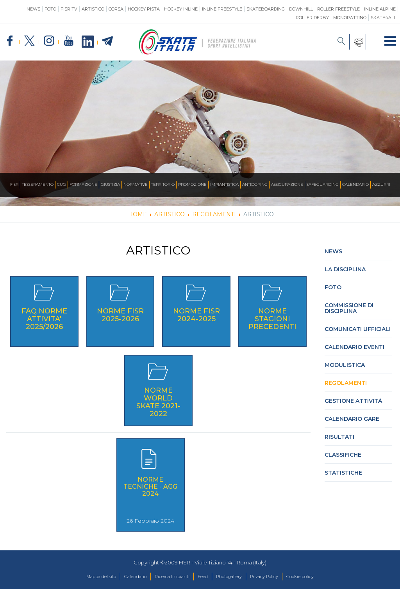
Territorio (163, 184)
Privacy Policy (275, 577)
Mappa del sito (83, 577)
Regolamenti (346, 382)
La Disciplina (345, 269)
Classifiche (343, 454)
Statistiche (343, 472)
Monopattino (349, 17)
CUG (61, 184)
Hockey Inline (181, 9)
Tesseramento (38, 184)
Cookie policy (318, 577)
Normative (135, 184)
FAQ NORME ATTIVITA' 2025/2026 (44, 319)
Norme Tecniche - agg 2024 (150, 486)
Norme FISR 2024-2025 (196, 315)
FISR (14, 184)
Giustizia (110, 184)
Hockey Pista (144, 9)
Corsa (116, 9)
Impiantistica (224, 184)
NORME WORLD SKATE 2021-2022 (158, 402)
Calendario (355, 184)
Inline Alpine (380, 9)
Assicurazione (287, 184)
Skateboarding (265, 9)
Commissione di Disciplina (349, 308)
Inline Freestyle (222, 9)
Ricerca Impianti (166, 577)
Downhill (301, 9)
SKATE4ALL (383, 17)
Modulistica (345, 364)
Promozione (192, 184)
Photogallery (233, 577)
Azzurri (381, 184)
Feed (202, 577)
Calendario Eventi (354, 347)
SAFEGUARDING (323, 184)
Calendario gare (352, 418)
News (33, 9)
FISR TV (69, 9)
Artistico (93, 9)
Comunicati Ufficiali (358, 329)
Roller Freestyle (338, 9)
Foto (50, 9)
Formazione (83, 184)
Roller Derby (312, 17)
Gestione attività (353, 400)
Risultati (339, 436)
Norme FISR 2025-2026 (120, 315)
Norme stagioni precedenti (272, 319)
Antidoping (255, 184)
